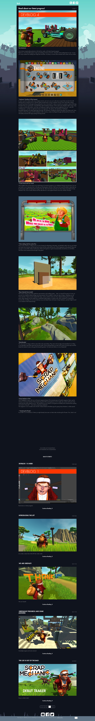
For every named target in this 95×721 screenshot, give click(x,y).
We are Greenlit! (25, 563)
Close (76, 717)
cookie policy (60, 717)
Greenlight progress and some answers (31, 612)
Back (18, 3)
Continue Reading (47, 508)
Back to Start (47, 457)
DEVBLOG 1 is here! (26, 464)
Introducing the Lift (27, 515)
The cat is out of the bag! (29, 660)
